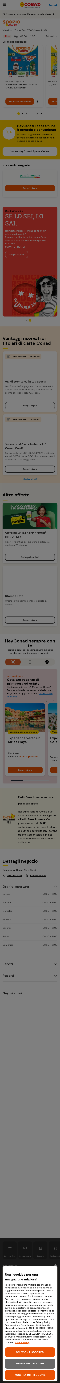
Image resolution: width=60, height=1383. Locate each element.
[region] (30, 1323)
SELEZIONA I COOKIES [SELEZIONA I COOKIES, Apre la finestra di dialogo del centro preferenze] (30, 1352)
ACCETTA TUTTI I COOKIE (30, 1375)
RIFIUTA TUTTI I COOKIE (30, 1363)
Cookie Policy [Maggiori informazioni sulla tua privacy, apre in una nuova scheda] (22, 1342)
